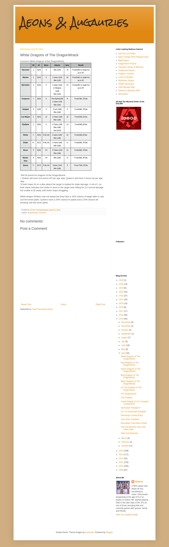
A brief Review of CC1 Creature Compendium (134, 402)
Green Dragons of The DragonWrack (130, 370)
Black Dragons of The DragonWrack (130, 382)
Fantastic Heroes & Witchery (130, 67)
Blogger (109, 532)
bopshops (89, 532)
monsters (42, 213)
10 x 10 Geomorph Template (133, 411)
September (126, 334)
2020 (121, 303)
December (126, 322)
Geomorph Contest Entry (132, 415)
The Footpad (126, 397)
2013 (121, 454)
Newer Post (26, 304)
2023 (121, 292)
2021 (121, 299)
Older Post (100, 304)
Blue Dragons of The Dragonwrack (130, 376)
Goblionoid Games (126, 70)
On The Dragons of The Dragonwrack (131, 388)
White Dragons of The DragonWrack (130, 357)
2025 (121, 284)
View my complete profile (127, 515)
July (123, 341)
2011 (121, 462)
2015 (121, 319)
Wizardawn (123, 94)
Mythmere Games (126, 80)
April (123, 353)
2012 (121, 458)
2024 (121, 288)
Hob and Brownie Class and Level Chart (133, 428)
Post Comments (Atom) (42, 309)
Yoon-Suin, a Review (130, 419)
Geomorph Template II (130, 408)
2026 (121, 280)
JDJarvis (139, 482)
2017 (121, 311)
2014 (121, 451)
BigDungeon (123, 60)
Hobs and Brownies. (129, 433)
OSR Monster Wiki (126, 87)
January (125, 446)
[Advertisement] (129, 185)
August (124, 337)
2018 (121, 307)
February (125, 442)
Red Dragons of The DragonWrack (130, 363)
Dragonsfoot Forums (127, 64)
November (126, 326)
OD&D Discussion (126, 84)
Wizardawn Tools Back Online (134, 423)
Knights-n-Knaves (126, 74)
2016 (121, 315)
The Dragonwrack (128, 394)
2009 (121, 470)
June (123, 345)
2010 (121, 466)
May (123, 349)
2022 (121, 296)
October (125, 330)
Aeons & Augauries (74, 22)
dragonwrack (33, 213)
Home (63, 304)
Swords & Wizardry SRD (129, 90)
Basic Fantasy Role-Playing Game (133, 57)
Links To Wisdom (125, 77)
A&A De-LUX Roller (126, 53)
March (124, 438)
